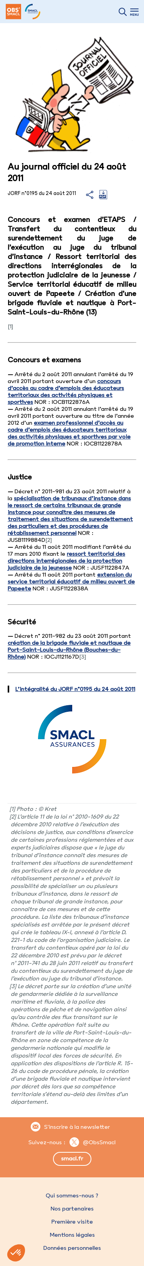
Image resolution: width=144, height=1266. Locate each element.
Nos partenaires (72, 1208)
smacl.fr (72, 1158)
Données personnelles (72, 1247)
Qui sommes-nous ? (72, 1195)
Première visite (72, 1221)
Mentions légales (72, 1234)
